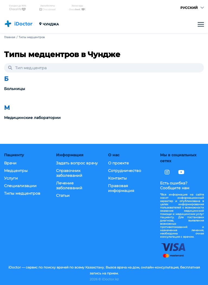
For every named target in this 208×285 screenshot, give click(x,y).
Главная (9, 37)
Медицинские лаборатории (32, 117)
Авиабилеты (47, 7)
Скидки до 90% (17, 7)
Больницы (14, 89)
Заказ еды (77, 7)
